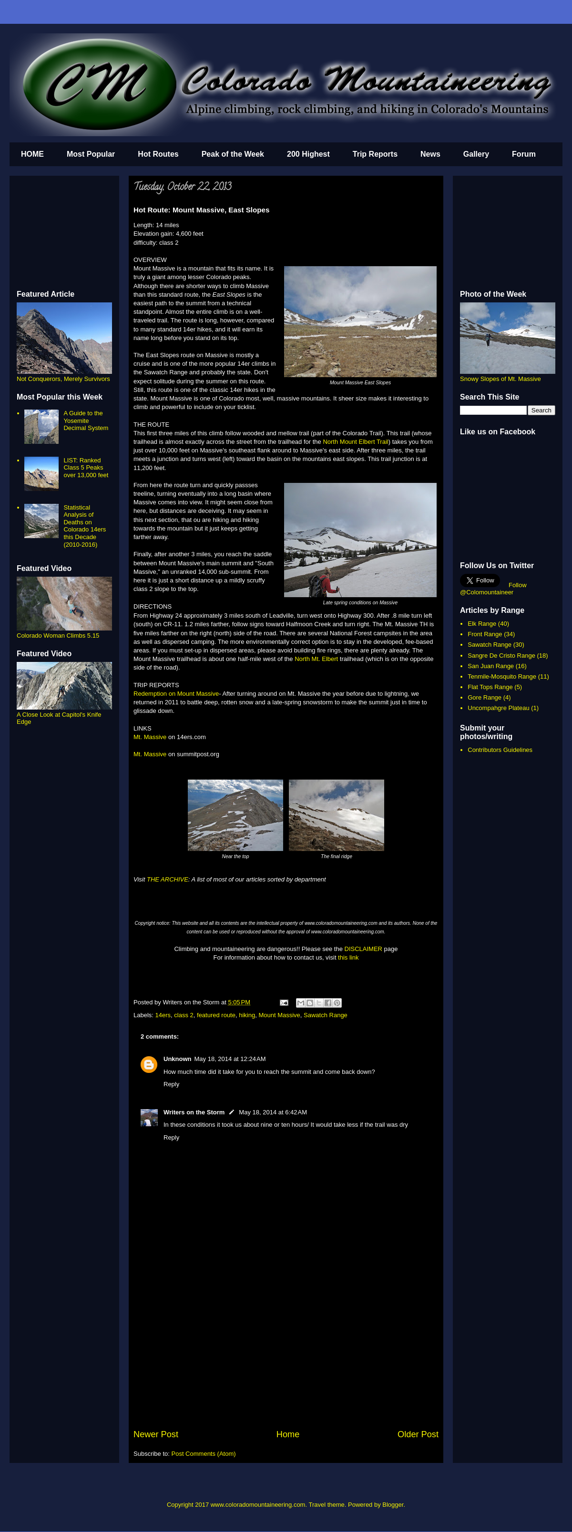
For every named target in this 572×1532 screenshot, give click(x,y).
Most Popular (91, 154)
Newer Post (155, 1434)
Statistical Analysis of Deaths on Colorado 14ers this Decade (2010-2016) (84, 526)
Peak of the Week (233, 154)
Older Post (418, 1434)
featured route (216, 1015)
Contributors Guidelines (500, 749)
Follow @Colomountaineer (493, 588)
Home (288, 1434)
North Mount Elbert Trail (355, 441)
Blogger (392, 1504)
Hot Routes (158, 154)
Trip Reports (375, 154)
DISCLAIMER (363, 948)
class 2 (183, 1015)
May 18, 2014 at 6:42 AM (273, 1112)
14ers (163, 1015)
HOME (32, 154)
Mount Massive (279, 1015)
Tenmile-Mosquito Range (502, 676)
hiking (247, 1015)
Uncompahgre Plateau (498, 707)
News (430, 154)
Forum (524, 154)
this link (348, 957)
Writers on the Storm (194, 1112)
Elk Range (482, 623)
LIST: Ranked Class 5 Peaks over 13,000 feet (85, 468)
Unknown (177, 1058)
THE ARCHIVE (167, 879)
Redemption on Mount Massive (176, 693)
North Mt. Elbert (315, 658)
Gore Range (484, 697)
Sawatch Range (325, 1015)
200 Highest (308, 154)
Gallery (476, 154)
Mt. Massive (149, 737)
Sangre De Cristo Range (501, 655)
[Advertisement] (286, 1356)
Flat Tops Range (490, 687)
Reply (171, 1084)
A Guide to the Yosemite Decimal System (85, 420)
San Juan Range (491, 666)
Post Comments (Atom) (204, 1453)
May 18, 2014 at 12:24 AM (230, 1058)
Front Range (485, 634)
